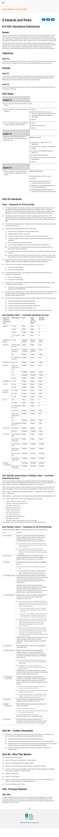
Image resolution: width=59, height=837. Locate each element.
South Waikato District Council (31, 822)
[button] (44, 19)
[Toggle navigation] (3, 2)
